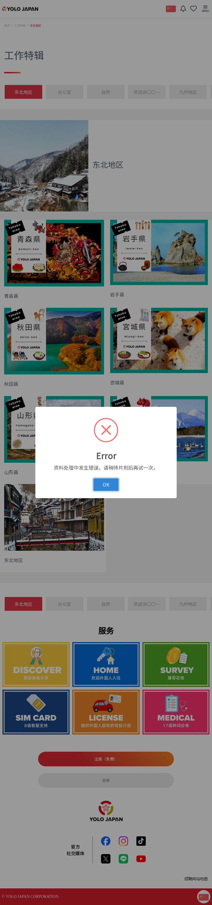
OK (106, 484)
